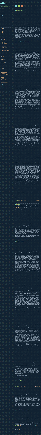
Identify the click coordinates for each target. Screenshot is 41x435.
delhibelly (3, 3)
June (3, 56)
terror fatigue (20, 380)
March (3, 60)
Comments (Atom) (21, 429)
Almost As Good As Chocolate (5, 74)
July (3, 55)
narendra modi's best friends (23, 388)
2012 (2, 31)
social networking (21, 10)
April (3, 59)
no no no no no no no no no (23, 410)
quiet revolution (21, 241)
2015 (2, 28)
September (4, 42)
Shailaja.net (3, 73)
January (3, 62)
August (3, 53)
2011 (2, 32)
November (4, 39)
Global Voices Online (4, 82)
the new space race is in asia (23, 42)
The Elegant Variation (4, 79)
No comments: (38, 386)
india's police (20, 204)
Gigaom (2, 77)
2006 (2, 65)
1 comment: (38, 200)
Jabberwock (3, 78)
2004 (2, 68)
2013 (2, 29)
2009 (2, 35)
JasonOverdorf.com (4, 72)
